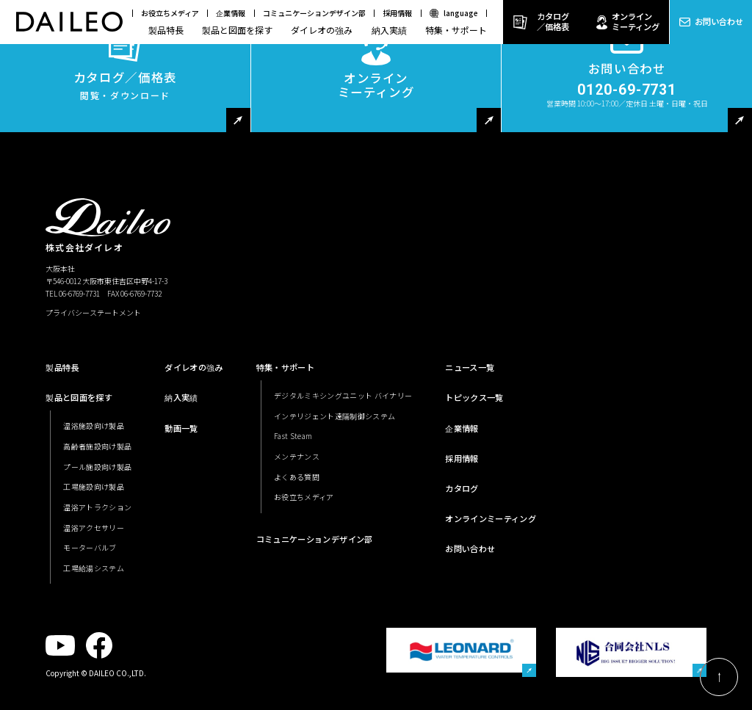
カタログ (461, 488)
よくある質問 (296, 476)
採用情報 (397, 12)
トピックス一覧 (474, 397)
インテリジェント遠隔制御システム (334, 415)
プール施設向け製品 (97, 466)
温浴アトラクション (97, 506)
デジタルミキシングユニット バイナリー (343, 395)
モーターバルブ (89, 547)
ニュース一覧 (469, 367)
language (461, 12)
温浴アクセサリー (93, 527)
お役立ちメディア (170, 12)
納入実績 (389, 29)
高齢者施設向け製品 (97, 446)
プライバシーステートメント (93, 312)
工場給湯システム (93, 567)
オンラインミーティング (635, 21)
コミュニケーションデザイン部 (314, 12)
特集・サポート (456, 29)
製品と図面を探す (237, 29)
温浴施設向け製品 (93, 425)
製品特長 (166, 29)
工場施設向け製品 (93, 486)
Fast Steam (293, 435)
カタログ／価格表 (553, 21)
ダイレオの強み (321, 29)
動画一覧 (181, 428)
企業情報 (230, 12)
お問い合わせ (719, 21)
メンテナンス (296, 456)
